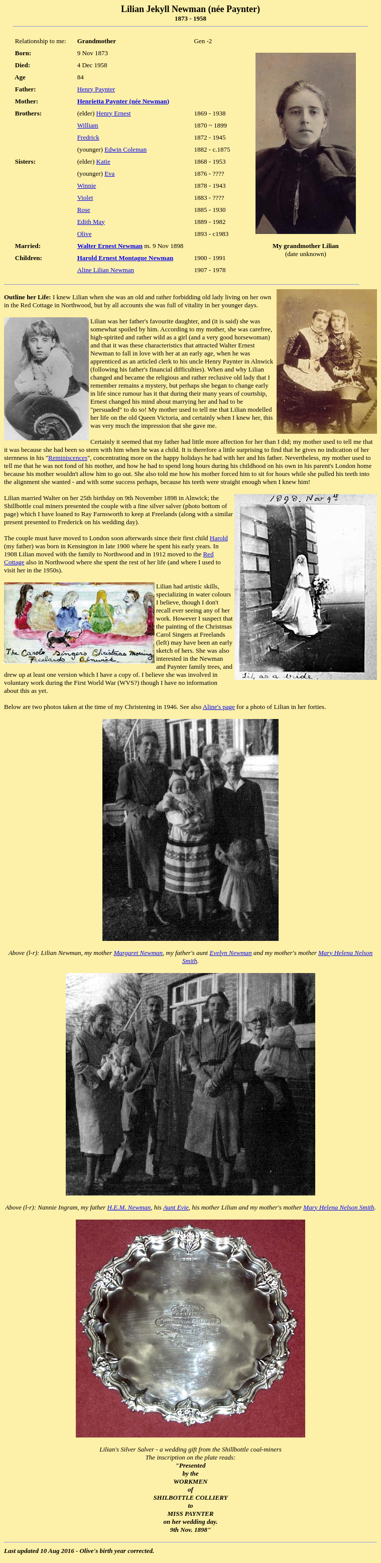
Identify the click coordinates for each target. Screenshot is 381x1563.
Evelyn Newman (230, 952)
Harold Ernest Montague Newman (125, 258)
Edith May (91, 221)
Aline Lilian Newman (105, 270)
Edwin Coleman (125, 149)
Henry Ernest (113, 113)
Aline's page (219, 706)
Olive (84, 233)
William (87, 125)
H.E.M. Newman (129, 1207)
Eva (109, 173)
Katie (103, 161)
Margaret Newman (138, 952)
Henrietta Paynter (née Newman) (123, 101)
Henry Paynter (96, 89)
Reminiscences (67, 457)
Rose (83, 209)
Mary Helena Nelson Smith (338, 1207)
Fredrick (88, 137)
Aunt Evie (176, 1207)
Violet (85, 197)
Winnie (86, 185)
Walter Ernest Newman (110, 246)
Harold (219, 538)
